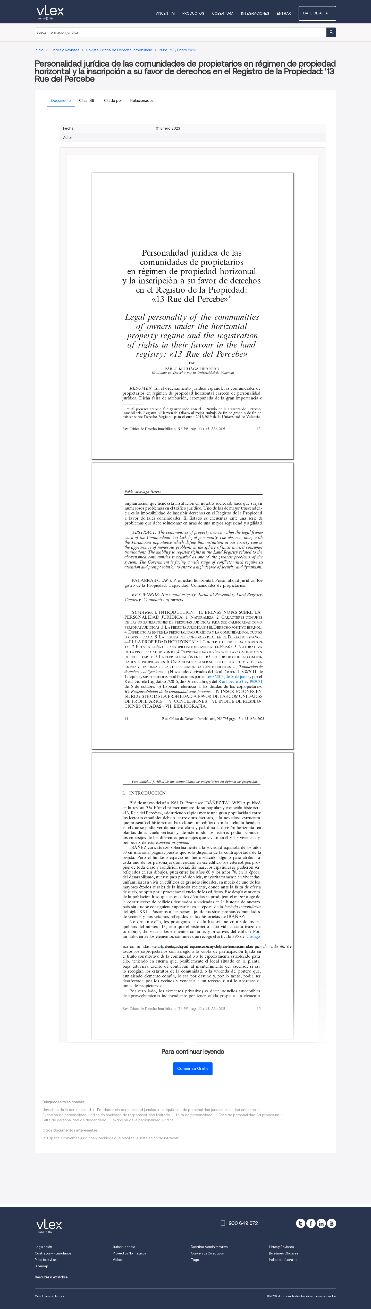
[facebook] (311, 1223)
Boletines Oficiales (283, 1253)
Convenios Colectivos (207, 1253)
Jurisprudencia (124, 1247)
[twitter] (300, 1223)
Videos (118, 1260)
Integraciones (261, 13)
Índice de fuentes (283, 1260)
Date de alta (320, 13)
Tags (195, 1260)
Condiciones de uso (49, 1296)
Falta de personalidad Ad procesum (249, 1115)
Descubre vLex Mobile (51, 1277)
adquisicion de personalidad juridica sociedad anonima (209, 1110)
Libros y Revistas (281, 1247)
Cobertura (228, 13)
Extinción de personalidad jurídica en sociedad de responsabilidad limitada (106, 1115)
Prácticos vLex (45, 1260)
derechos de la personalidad (67, 1110)
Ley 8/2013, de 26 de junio (227, 676)
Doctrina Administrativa (209, 1247)
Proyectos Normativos (129, 1253)
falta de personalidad (194, 1115)
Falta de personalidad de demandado (74, 1120)
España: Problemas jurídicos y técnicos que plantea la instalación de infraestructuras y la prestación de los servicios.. (146, 1138)
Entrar (290, 13)
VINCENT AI (171, 13)
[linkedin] (321, 1223)
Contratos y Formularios (53, 1253)
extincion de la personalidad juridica (143, 1120)
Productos (199, 13)
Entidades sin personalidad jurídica (126, 1110)
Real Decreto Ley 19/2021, (240, 681)
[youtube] (331, 1223)
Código (254, 936)
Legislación (43, 1247)
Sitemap (41, 1266)
